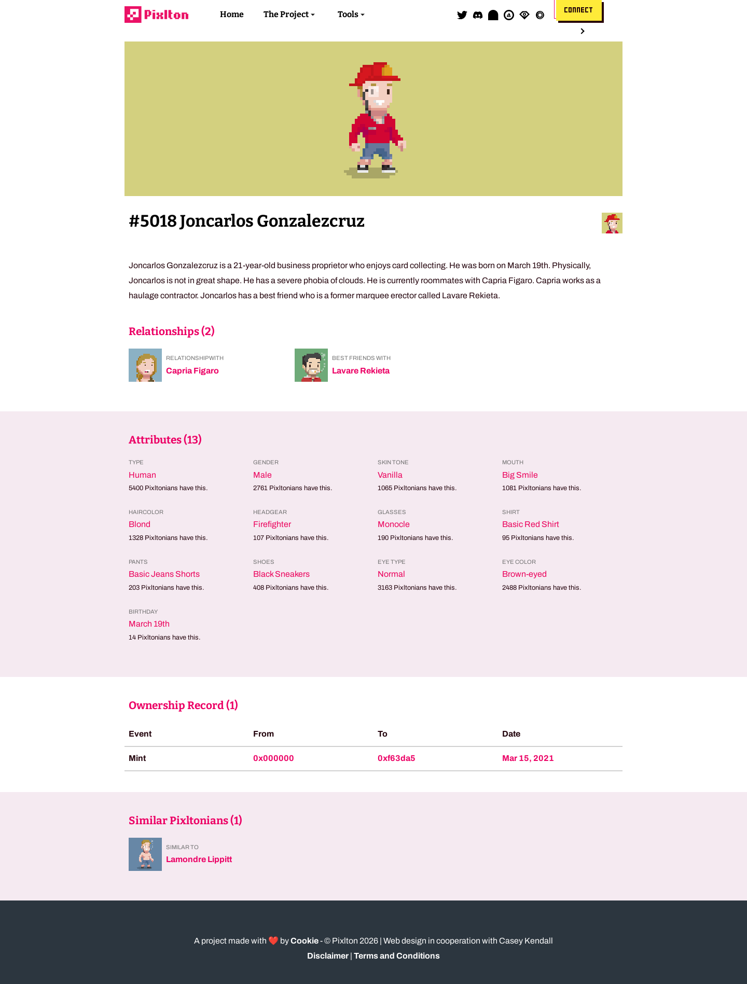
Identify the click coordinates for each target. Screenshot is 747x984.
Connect (578, 10)
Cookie (304, 940)
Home (232, 14)
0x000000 (273, 758)
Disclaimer (328, 955)
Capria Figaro (192, 370)
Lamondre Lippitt (199, 859)
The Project (286, 14)
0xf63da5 (397, 758)
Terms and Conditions (397, 955)
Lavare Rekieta (361, 370)
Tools (348, 14)
